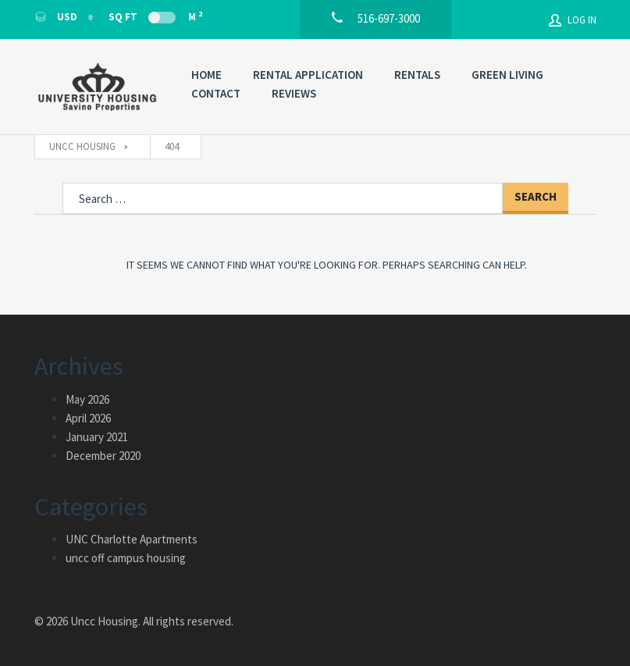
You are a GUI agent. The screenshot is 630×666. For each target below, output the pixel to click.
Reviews (294, 93)
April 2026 (88, 418)
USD (57, 16)
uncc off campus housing (126, 557)
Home (206, 74)
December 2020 (103, 455)
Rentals (417, 74)
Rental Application (308, 74)
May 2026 (87, 399)
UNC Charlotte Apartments (132, 539)
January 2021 (97, 436)
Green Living (507, 74)
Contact (215, 93)
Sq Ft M (155, 16)
